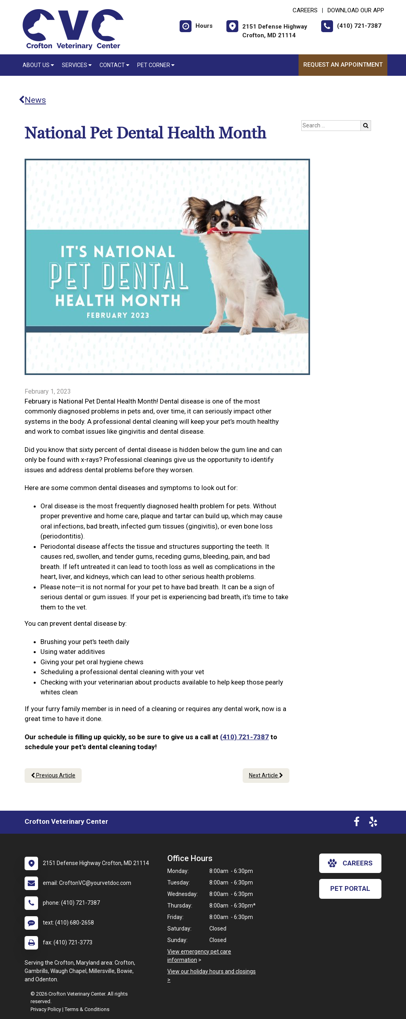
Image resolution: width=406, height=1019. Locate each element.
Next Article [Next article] (266, 775)
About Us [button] (38, 65)
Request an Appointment (343, 64)
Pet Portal (350, 888)
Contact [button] (114, 65)
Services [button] (77, 65)
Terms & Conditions (87, 1009)
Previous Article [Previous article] (53, 775)
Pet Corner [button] (155, 65)
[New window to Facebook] (357, 823)
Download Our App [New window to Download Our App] (355, 10)
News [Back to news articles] (32, 100)
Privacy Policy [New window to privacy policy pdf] (46, 1009)
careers (350, 863)
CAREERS (305, 10)
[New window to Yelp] (373, 823)
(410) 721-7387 (244, 737)
